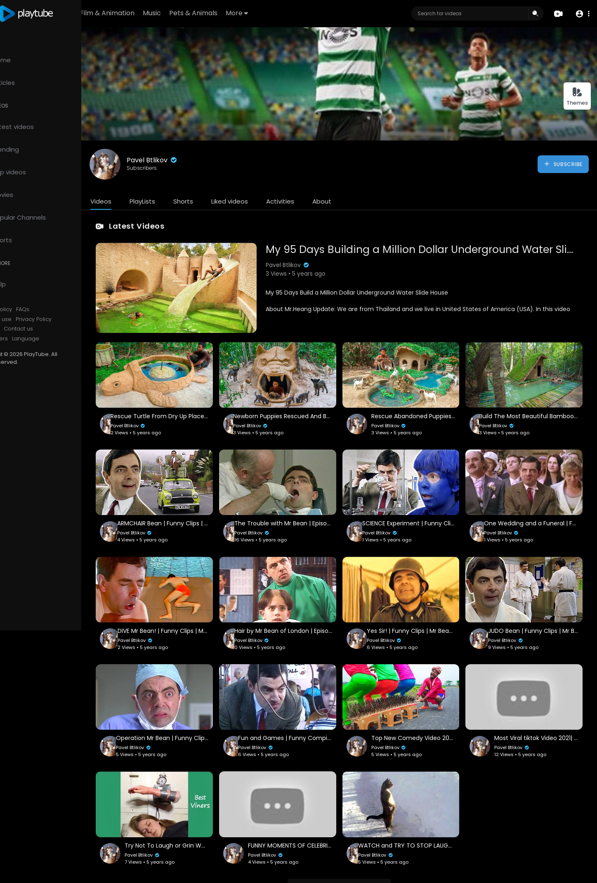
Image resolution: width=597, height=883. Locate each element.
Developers (26, 338)
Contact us (52, 329)
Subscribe (563, 164)
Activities (314, 201)
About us (22, 329)
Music (200, 13)
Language (59, 338)
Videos (135, 201)
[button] (581, 14)
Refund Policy (28, 309)
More (285, 13)
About (356, 201)
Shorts (217, 201)
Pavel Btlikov (186, 160)
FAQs (57, 309)
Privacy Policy (68, 319)
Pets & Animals (241, 13)
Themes (577, 97)
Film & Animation (155, 13)
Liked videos (263, 201)
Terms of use (28, 319)
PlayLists (176, 201)
